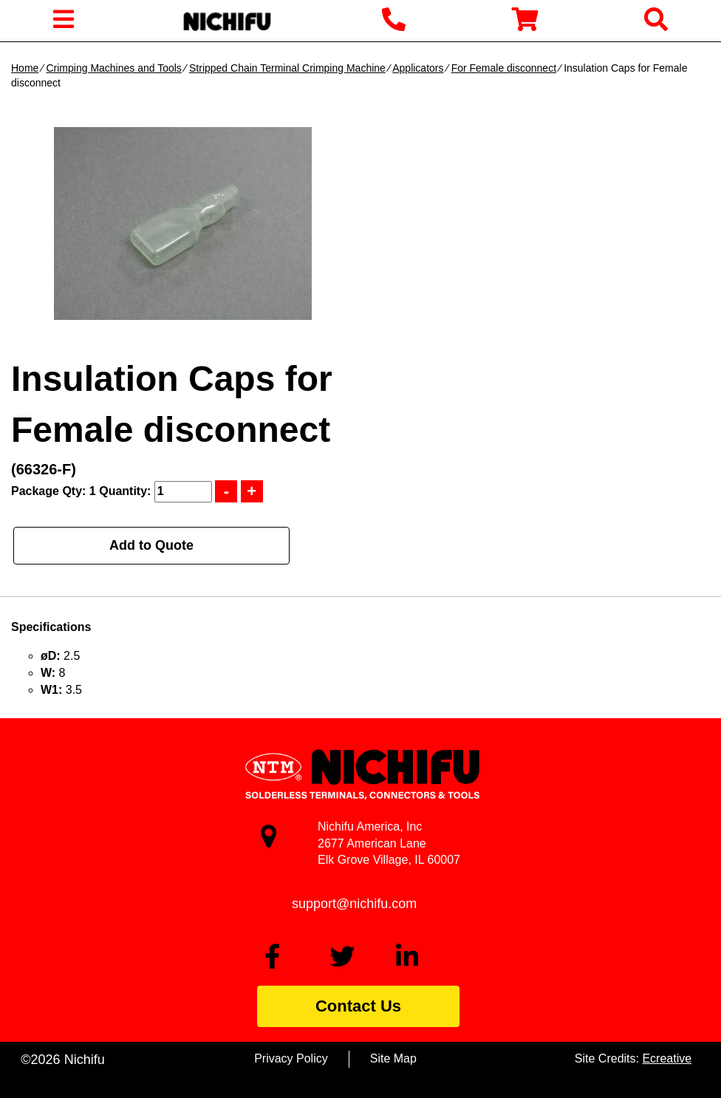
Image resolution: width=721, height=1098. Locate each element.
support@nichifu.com (354, 903)
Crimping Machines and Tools (113, 68)
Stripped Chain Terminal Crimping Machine (287, 68)
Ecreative (666, 1058)
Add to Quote (151, 545)
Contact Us (358, 1006)
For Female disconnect (503, 68)
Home (24, 68)
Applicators (417, 68)
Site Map (393, 1058)
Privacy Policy (291, 1058)
